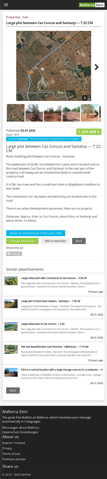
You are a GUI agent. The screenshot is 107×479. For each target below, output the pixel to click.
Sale (25, 17)
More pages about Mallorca (20, 428)
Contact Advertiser (22, 241)
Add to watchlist (55, 241)
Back (79, 241)
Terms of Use (11, 454)
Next (94, 66)
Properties (13, 17)
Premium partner (14, 459)
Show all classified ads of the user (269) (36, 233)
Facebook (14, 253)
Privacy (7, 448)
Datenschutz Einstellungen (20, 432)
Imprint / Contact (13, 443)
